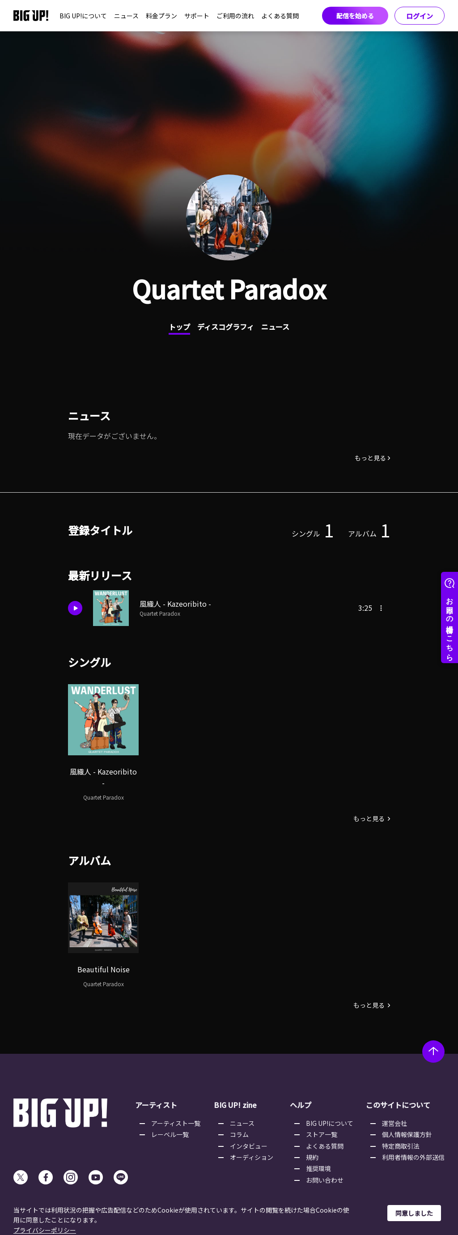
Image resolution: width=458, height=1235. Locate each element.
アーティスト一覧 (175, 1123)
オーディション (251, 1157)
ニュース (126, 16)
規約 (312, 1157)
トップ (179, 326)
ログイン (419, 16)
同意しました (414, 1213)
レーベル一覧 (170, 1134)
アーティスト (156, 1104)
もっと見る (370, 457)
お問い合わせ (325, 1179)
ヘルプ (300, 1104)
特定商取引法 (401, 1145)
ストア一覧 (321, 1134)
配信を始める (355, 15)
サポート (196, 16)
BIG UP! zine (235, 1104)
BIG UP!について (83, 16)
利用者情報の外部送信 (413, 1157)
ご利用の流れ (235, 16)
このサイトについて (398, 1104)
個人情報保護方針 (407, 1134)
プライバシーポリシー (44, 1230)
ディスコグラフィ (225, 326)
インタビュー (248, 1145)
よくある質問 (280, 16)
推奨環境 (318, 1168)
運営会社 (394, 1123)
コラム (239, 1134)
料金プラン (161, 16)
